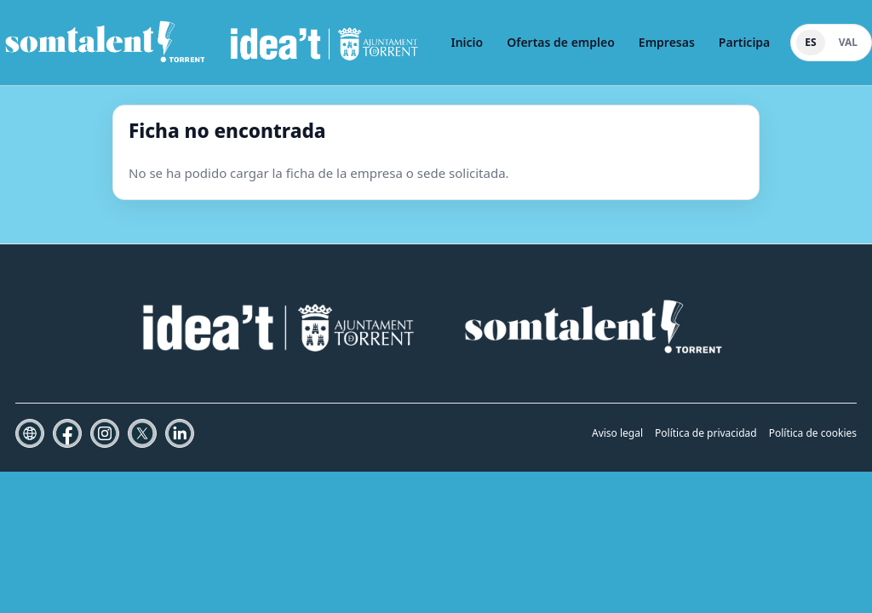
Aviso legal (617, 433)
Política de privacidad (706, 433)
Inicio (466, 42)
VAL (848, 42)
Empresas (667, 42)
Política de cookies (813, 433)
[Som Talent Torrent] (211, 43)
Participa (744, 42)
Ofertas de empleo (561, 42)
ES (810, 42)
